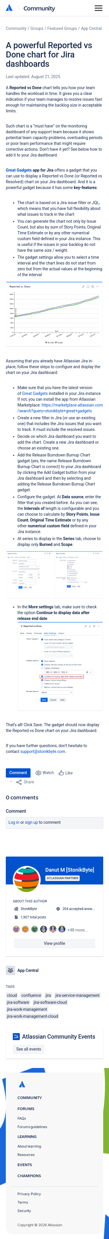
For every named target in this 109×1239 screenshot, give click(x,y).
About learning (29, 1146)
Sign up (31, 822)
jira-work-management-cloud (32, 1016)
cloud (12, 995)
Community (39, 8)
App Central (91, 28)
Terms (22, 1202)
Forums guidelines (32, 1127)
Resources (26, 1154)
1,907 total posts (33, 917)
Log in (13, 822)
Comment (18, 772)
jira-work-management (27, 1009)
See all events (28, 1049)
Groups (37, 28)
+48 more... (77, 930)
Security (24, 1211)
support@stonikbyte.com (42, 751)
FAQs (21, 1118)
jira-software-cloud (50, 1002)
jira (48, 995)
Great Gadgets (19, 170)
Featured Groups (62, 28)
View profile (54, 943)
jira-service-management (78, 995)
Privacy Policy (29, 1194)
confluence (31, 995)
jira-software (18, 1002)
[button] (54, 314)
